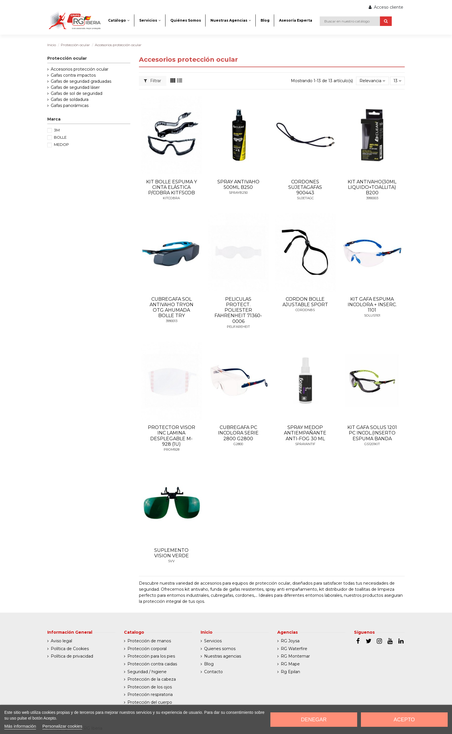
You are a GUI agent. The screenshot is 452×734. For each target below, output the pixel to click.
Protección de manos (149, 640)
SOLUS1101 (372, 315)
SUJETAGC (305, 198)
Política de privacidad (72, 656)
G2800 (238, 444)
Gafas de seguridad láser (75, 87)
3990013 (171, 321)
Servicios (213, 640)
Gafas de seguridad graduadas (81, 81)
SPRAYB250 (238, 193)
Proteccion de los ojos (149, 687)
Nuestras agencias (222, 656)
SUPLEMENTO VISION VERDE (171, 552)
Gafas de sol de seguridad (76, 93)
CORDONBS (305, 310)
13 (397, 80)
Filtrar (152, 80)
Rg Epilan (290, 671)
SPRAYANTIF (305, 444)
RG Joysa (290, 640)
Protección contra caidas (152, 664)
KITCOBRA (171, 198)
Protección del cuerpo (149, 702)
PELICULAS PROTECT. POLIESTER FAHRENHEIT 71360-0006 (238, 310)
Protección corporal (147, 648)
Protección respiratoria (150, 694)
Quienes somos (220, 648)
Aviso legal (61, 640)
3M (57, 130)
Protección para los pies (151, 656)
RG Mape (290, 664)
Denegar (314, 719)
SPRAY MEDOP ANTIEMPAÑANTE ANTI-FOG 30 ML (305, 433)
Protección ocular (67, 58)
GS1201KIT (372, 444)
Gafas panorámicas (69, 105)
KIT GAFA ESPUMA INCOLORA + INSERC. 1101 (372, 304)
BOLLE (60, 137)
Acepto (404, 719)
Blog (209, 664)
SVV (171, 561)
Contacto (213, 671)
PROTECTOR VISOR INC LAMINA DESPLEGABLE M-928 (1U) (171, 436)
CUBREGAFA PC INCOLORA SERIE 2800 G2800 (238, 433)
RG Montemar (295, 656)
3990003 (372, 198)
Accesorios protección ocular (79, 69)
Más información (20, 726)
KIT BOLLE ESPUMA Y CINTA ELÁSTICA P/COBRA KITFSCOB (171, 187)
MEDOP (61, 144)
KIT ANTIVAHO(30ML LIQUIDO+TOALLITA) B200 (372, 187)
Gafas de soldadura (69, 99)
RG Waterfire (294, 648)
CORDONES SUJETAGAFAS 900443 (305, 187)
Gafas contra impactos (73, 75)
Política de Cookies (70, 648)
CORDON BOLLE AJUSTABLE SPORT (305, 301)
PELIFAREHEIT (238, 327)
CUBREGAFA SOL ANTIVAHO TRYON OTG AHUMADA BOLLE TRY (171, 307)
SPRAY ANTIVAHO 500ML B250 (238, 184)
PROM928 (171, 449)
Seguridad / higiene (147, 671)
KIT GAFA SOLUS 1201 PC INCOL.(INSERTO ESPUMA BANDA (372, 433)
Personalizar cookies (62, 726)
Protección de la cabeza (151, 679)
